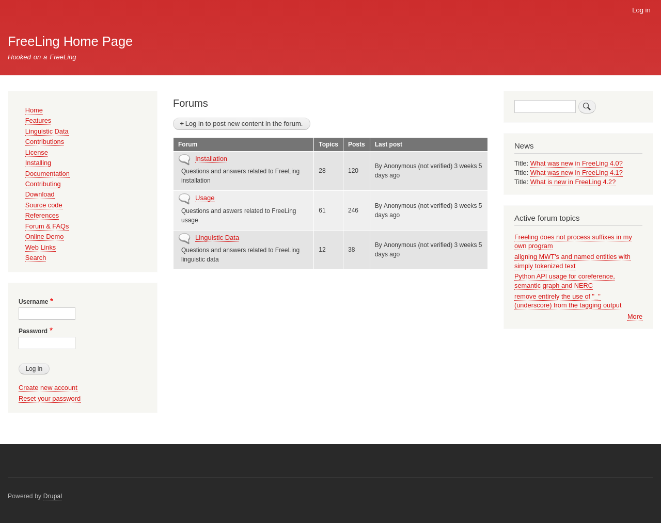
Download (40, 194)
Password (33, 331)
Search (35, 258)
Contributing (43, 184)
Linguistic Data (217, 237)
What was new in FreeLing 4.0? (576, 163)
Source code (43, 205)
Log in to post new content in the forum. (244, 123)
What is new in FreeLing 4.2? (573, 182)
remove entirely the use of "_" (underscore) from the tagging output (567, 300)
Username (33, 301)
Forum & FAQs (47, 226)
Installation (211, 158)
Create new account (48, 387)
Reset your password (50, 398)
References (42, 215)
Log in (641, 10)
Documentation (47, 173)
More (634, 316)
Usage (205, 198)
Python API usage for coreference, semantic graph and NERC (564, 280)
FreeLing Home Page (70, 41)
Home (34, 110)
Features (38, 120)
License (36, 152)
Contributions (44, 141)
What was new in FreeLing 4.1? (576, 172)
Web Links (40, 247)
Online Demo (44, 236)
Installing (38, 163)
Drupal (52, 496)
